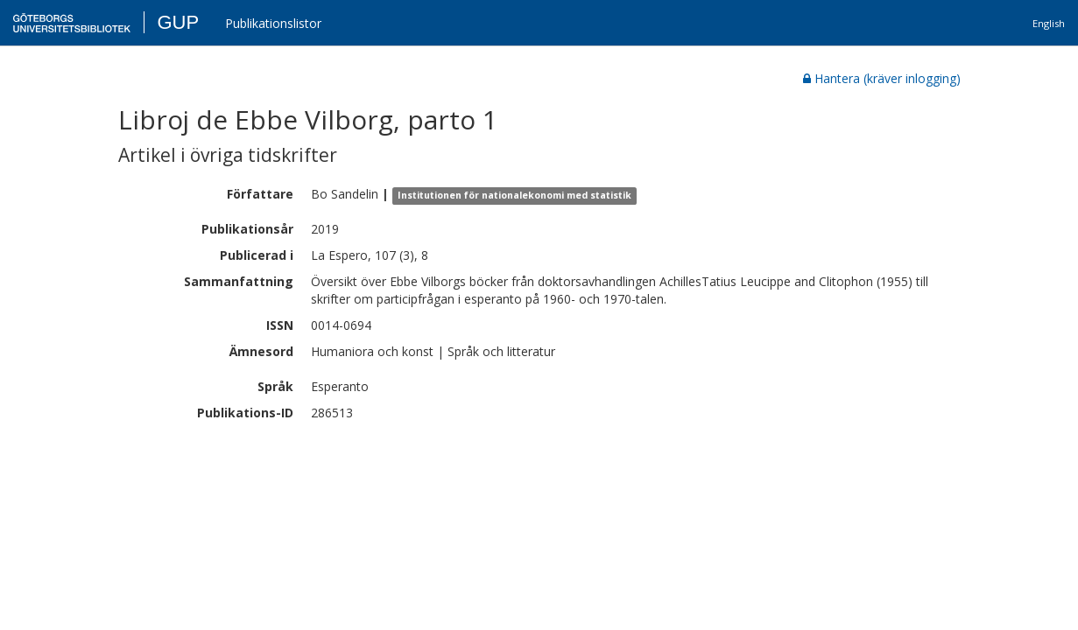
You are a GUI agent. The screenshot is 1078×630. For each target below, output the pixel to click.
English (1048, 23)
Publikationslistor (273, 23)
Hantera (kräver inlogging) (882, 78)
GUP (178, 22)
